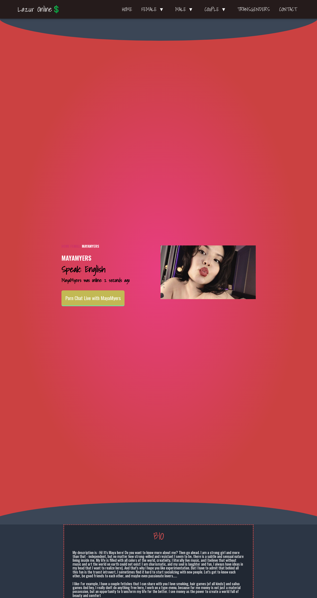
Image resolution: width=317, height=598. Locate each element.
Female (75, 246)
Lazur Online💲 (39, 9)
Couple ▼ (216, 9)
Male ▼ (185, 9)
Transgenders (253, 9)
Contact (288, 9)
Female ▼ (154, 9)
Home (127, 9)
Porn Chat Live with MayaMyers (93, 298)
